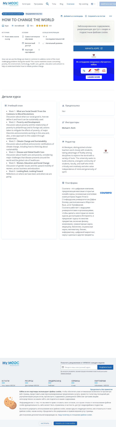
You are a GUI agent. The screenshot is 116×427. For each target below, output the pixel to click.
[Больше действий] (110, 16)
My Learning (83, 4)
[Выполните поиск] (47, 4)
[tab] (26, 4)
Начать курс (94, 48)
